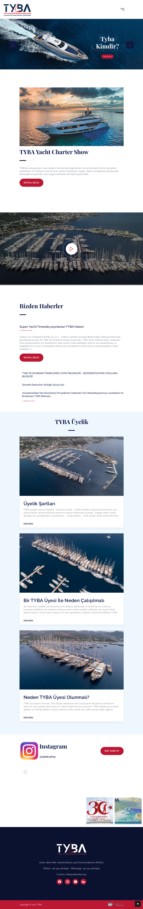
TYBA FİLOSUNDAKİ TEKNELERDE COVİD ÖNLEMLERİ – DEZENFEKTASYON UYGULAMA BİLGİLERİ (70, 375)
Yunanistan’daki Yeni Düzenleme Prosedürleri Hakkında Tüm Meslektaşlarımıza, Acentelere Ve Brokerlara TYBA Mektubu (72, 395)
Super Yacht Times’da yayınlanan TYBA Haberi (52, 326)
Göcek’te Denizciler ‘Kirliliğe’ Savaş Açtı (43, 384)
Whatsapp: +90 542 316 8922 (85, 868)
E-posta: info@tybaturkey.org (71, 874)
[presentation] (13, 44)
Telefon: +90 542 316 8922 (56, 868)
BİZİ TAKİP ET (112, 751)
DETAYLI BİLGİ (31, 183)
